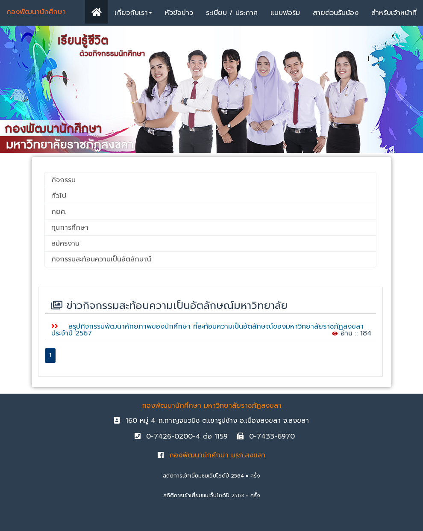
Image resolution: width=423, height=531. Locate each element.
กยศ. (58, 212)
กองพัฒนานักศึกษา (36, 12)
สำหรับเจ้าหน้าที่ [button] (394, 13)
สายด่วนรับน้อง (335, 13)
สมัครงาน (65, 243)
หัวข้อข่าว (179, 13)
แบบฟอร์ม (285, 13)
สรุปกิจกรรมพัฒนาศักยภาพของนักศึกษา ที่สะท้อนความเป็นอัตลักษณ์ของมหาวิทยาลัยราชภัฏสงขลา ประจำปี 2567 (207, 329)
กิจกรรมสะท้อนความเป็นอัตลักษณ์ (101, 259)
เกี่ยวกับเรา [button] (133, 13)
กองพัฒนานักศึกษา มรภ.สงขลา (211, 455)
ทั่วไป (58, 196)
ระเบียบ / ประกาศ (232, 13)
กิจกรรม (63, 180)
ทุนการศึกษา (69, 227)
